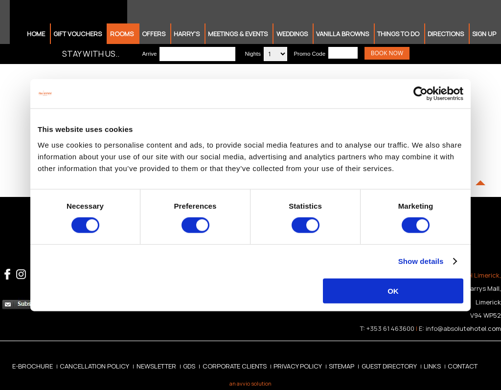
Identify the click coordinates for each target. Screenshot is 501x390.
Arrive (149, 54)
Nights (253, 54)
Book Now (387, 53)
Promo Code (309, 54)
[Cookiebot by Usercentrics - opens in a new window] (420, 94)
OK (393, 290)
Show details (421, 261)
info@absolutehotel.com (463, 328)
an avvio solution (250, 383)
